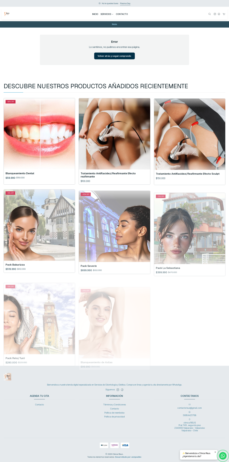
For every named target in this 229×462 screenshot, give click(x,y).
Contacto (39, 404)
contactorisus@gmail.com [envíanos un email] (189, 406)
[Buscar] (210, 14)
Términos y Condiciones (114, 404)
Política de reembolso (114, 412)
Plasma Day (125, 3)
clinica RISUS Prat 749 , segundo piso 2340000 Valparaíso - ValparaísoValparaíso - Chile (189, 425)
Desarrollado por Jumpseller (128, 457)
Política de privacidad (114, 416)
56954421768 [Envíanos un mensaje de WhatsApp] (189, 414)
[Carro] (224, 14)
